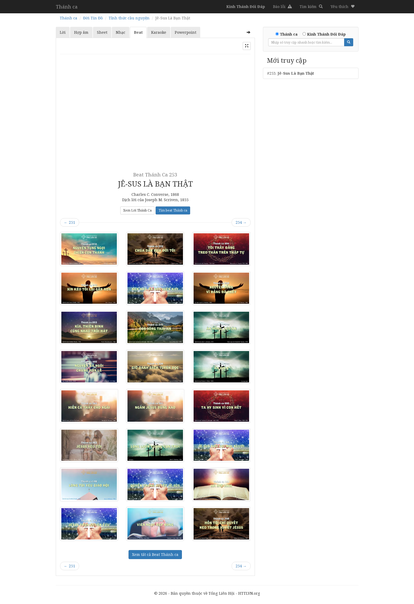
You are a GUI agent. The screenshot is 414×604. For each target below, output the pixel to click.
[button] (342, 6)
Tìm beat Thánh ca (173, 210)
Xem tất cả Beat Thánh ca (155, 554)
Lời (63, 32)
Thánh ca (67, 6)
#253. (290, 73)
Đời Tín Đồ (93, 17)
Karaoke (158, 32)
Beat (138, 32)
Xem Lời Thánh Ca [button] (137, 210)
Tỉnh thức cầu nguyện (129, 17)
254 (241, 222)
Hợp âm (81, 32)
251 (69, 222)
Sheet (102, 32)
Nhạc (120, 32)
